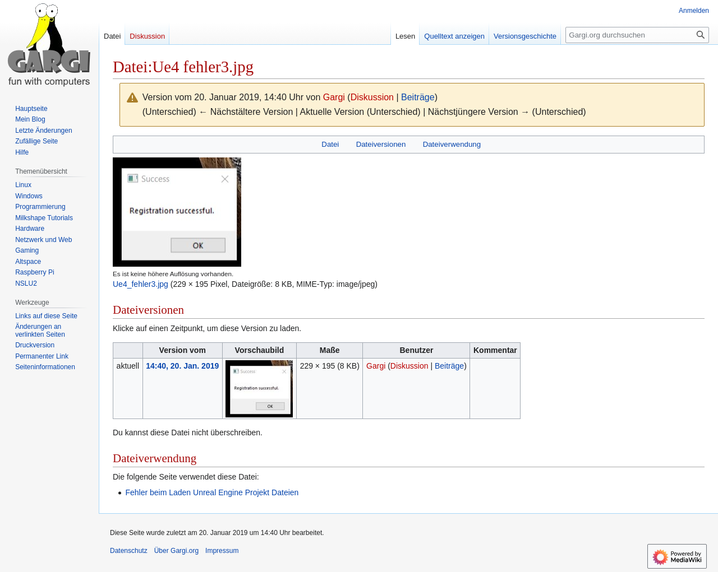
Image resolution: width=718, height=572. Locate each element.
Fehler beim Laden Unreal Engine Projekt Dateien (211, 492)
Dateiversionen (381, 144)
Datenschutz (129, 551)
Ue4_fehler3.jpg (140, 284)
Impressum (221, 551)
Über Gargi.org (176, 551)
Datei (330, 144)
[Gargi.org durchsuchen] (637, 35)
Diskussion (372, 97)
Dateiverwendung (452, 144)
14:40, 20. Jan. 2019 (182, 365)
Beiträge (418, 97)
